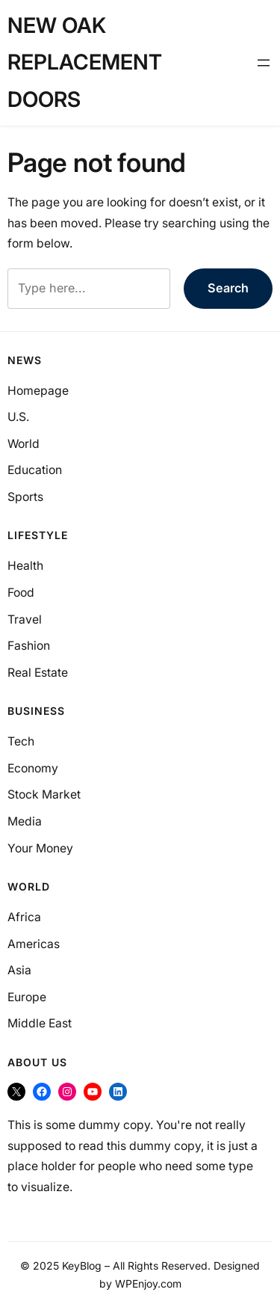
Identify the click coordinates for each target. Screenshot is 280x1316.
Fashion (28, 646)
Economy (32, 768)
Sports (25, 497)
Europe (26, 997)
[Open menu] (264, 63)
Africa (24, 917)
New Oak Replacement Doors (84, 62)
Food (20, 592)
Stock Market (44, 794)
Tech (20, 741)
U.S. (18, 417)
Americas (33, 944)
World (23, 444)
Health (25, 566)
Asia (19, 970)
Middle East (39, 1023)
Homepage (38, 391)
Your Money (40, 848)
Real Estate (37, 672)
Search (228, 287)
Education (34, 470)
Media (24, 821)
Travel (24, 619)
